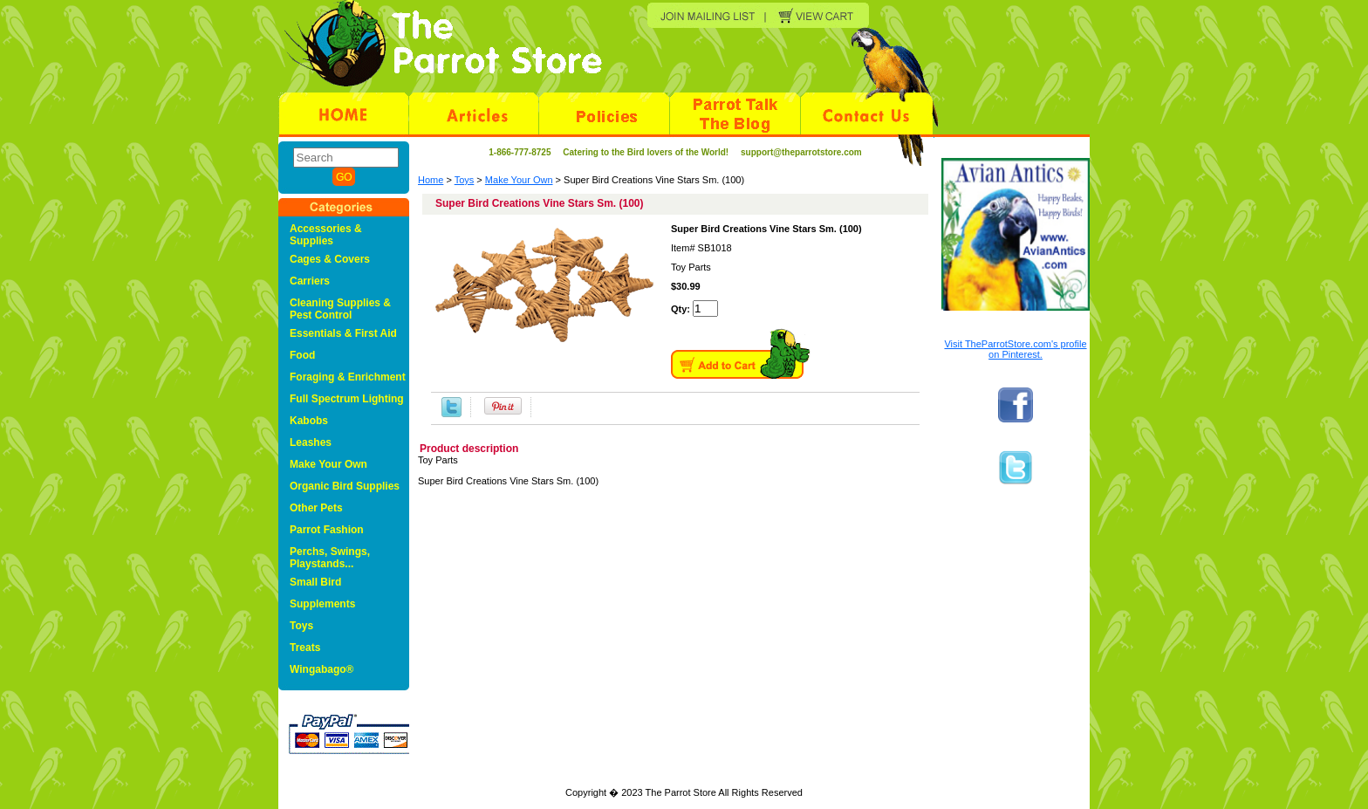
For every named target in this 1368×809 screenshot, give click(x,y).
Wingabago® (321, 669)
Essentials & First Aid (343, 333)
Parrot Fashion (327, 530)
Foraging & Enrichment (348, 377)
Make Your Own (519, 180)
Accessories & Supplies (326, 235)
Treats (305, 647)
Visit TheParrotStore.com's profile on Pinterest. (1015, 349)
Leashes (311, 442)
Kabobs (309, 421)
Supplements (322, 604)
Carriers (310, 281)
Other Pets (316, 508)
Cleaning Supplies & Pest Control (340, 309)
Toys (465, 180)
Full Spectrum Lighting (347, 399)
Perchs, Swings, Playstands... (330, 557)
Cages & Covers (330, 259)
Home (430, 180)
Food (302, 355)
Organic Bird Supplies (345, 486)
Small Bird (315, 582)
